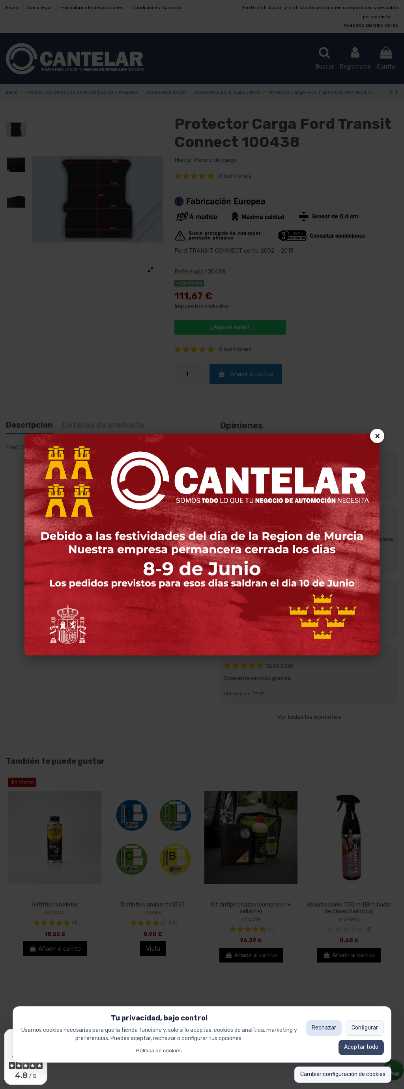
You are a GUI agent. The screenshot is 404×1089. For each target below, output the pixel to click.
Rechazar (324, 1027)
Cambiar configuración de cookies (342, 1074)
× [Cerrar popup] (377, 435)
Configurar (365, 1027)
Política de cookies (159, 1051)
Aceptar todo (361, 1047)
